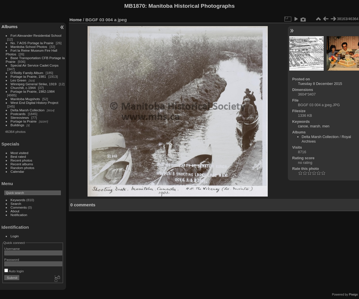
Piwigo (353, 294)
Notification (19, 215)
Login (15, 236)
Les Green (18, 80)
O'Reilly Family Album (27, 73)
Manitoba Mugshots (25, 99)
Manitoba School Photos (29, 46)
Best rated (18, 156)
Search (16, 203)
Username (12, 249)
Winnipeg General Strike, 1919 (34, 84)
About (15, 211)
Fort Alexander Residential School (36, 35)
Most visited (19, 153)
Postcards (18, 114)
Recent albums (22, 164)
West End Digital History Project (35, 102)
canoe (303, 126)
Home (75, 19)
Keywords (18, 200)
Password (11, 259)
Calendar (17, 171)
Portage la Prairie (24, 121)
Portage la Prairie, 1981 (28, 76)
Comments (19, 207)
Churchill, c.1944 (23, 88)
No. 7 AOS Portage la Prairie (32, 43)
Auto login (14, 271)
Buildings (17, 125)
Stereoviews (20, 117)
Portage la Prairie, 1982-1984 (33, 91)
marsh (315, 126)
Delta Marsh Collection (27, 110)
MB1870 (134, 6)
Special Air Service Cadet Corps (35, 65)
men (325, 126)
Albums (9, 26)
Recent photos (21, 160)
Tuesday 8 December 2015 (320, 83)
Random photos (22, 168)
